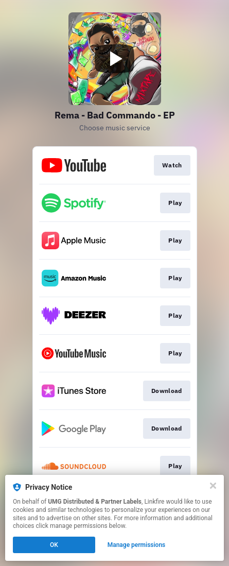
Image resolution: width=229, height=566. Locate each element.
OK (54, 544)
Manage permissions (137, 544)
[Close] (213, 485)
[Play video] (115, 58)
